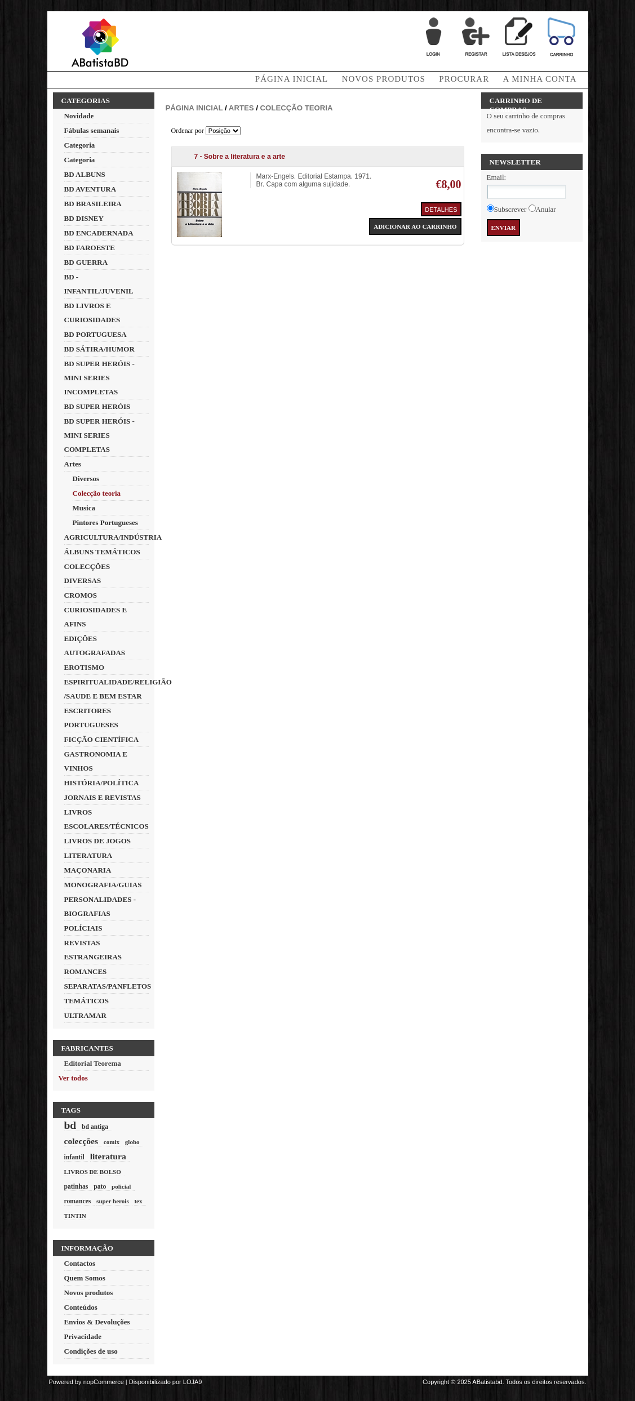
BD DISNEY (84, 218)
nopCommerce (103, 1381)
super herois (112, 1201)
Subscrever (510, 209)
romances (77, 1201)
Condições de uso (91, 1351)
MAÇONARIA (88, 870)
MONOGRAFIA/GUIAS (103, 884)
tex (138, 1201)
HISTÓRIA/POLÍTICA (101, 783)
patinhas (76, 1186)
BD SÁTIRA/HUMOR (99, 349)
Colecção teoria (97, 493)
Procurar (464, 78)
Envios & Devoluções (97, 1322)
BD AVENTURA (90, 189)
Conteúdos (80, 1307)
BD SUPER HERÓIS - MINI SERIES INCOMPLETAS (99, 377)
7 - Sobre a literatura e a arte (239, 157)
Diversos (86, 478)
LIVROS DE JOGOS (97, 841)
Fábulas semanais (91, 130)
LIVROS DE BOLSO (92, 1171)
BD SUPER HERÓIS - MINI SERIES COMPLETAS (99, 435)
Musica (84, 508)
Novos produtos (383, 78)
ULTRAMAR (85, 1015)
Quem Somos (84, 1278)
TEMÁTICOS (86, 1001)
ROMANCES (85, 971)
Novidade (79, 116)
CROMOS (80, 595)
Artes (72, 464)
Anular (546, 209)
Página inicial (194, 108)
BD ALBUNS (84, 174)
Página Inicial (291, 78)
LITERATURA (88, 855)
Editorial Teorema (92, 1063)
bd (70, 1125)
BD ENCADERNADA (99, 233)
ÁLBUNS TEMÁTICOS (102, 552)
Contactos (80, 1263)
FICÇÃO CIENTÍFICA (101, 739)
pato (100, 1186)
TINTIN (75, 1215)
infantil (74, 1157)
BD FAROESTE (89, 247)
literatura (108, 1156)
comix (111, 1141)
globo (132, 1141)
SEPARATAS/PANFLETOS (108, 986)
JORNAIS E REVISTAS (102, 797)
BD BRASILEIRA (93, 203)
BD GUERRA (86, 262)
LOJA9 (192, 1381)
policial (121, 1186)
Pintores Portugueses (105, 522)
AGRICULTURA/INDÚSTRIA (113, 537)
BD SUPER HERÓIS (97, 406)
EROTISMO (84, 667)
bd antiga (95, 1127)
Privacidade (82, 1336)
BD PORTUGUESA (95, 334)
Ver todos (73, 1078)
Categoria (79, 145)
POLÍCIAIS (83, 928)
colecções (81, 1141)
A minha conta (540, 78)
